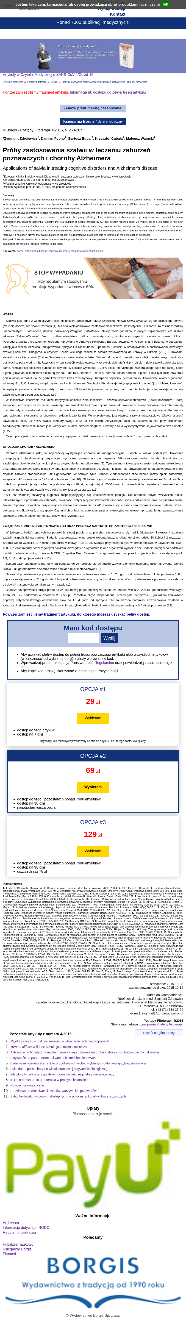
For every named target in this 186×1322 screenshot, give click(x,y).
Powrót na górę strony (159, 1033)
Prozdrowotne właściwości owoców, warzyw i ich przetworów (53, 1091)
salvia (20, 251)
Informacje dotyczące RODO (26, 1228)
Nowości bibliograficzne (27, 1085)
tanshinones (96, 251)
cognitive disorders (59, 251)
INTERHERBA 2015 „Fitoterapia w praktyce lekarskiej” (49, 1080)
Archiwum (11, 1223)
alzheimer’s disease (36, 251)
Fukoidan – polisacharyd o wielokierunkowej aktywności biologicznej (58, 1069)
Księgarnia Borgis (17, 1249)
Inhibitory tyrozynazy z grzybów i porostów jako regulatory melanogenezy (62, 1074)
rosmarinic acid (79, 251)
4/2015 (54, 82)
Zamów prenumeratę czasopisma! (93, 108)
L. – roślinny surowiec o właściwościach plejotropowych (59, 1041)
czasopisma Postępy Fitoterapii (161, 1024)
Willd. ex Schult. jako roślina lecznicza (48, 1047)
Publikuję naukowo (18, 1244)
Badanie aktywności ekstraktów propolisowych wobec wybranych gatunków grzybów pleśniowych (79, 1063)
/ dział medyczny (93, 121)
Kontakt (117, 14)
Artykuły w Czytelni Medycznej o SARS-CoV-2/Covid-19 (48, 75)
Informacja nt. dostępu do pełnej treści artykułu (108, 92)
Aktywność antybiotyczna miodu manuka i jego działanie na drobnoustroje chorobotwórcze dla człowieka (84, 1052)
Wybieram (93, 718)
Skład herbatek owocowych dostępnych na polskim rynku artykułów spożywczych (68, 1096)
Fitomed (9, 1254)
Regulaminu (104, 663)
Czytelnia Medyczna (13, 82)
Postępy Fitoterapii (36, 82)
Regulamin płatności (19, 1232)
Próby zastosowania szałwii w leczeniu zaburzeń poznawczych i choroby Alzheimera (104, 82)
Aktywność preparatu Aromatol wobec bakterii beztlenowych (53, 1058)
